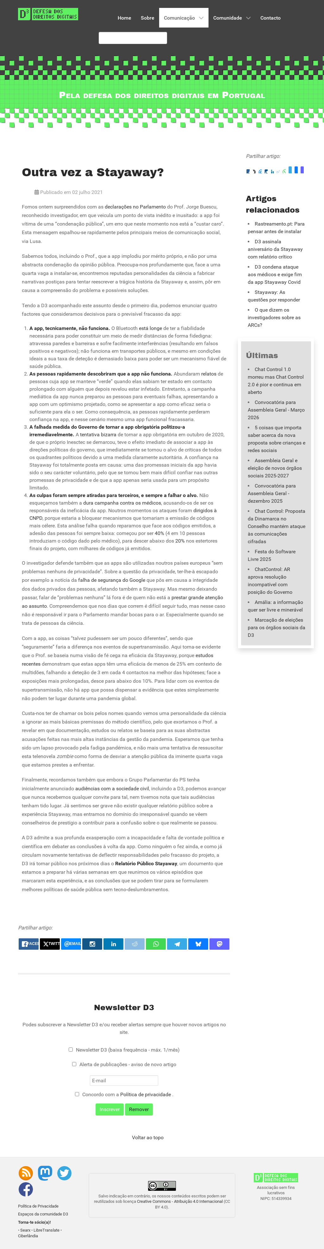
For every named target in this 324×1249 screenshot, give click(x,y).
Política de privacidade (146, 1094)
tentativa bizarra (98, 435)
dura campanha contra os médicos (122, 503)
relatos (208, 374)
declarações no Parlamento (135, 207)
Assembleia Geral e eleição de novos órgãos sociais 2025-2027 (275, 468)
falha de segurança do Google (111, 580)
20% (180, 541)
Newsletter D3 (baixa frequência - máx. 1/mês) (128, 1050)
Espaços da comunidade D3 (43, 1214)
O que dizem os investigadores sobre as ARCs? (274, 317)
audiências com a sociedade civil (112, 789)
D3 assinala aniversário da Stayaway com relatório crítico (275, 249)
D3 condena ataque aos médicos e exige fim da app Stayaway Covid (275, 274)
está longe (150, 328)
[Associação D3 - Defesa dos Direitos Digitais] (48, 14)
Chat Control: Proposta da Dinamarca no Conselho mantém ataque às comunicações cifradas (276, 526)
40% (159, 533)
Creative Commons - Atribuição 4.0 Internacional (180, 1201)
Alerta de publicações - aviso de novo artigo (127, 1064)
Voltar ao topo (148, 1137)
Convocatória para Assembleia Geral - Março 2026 (276, 409)
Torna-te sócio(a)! (34, 1222)
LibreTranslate (46, 1230)
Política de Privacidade (38, 1206)
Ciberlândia (28, 1235)
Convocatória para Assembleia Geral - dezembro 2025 (272, 493)
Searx (25, 1230)
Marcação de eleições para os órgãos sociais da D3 (276, 627)
